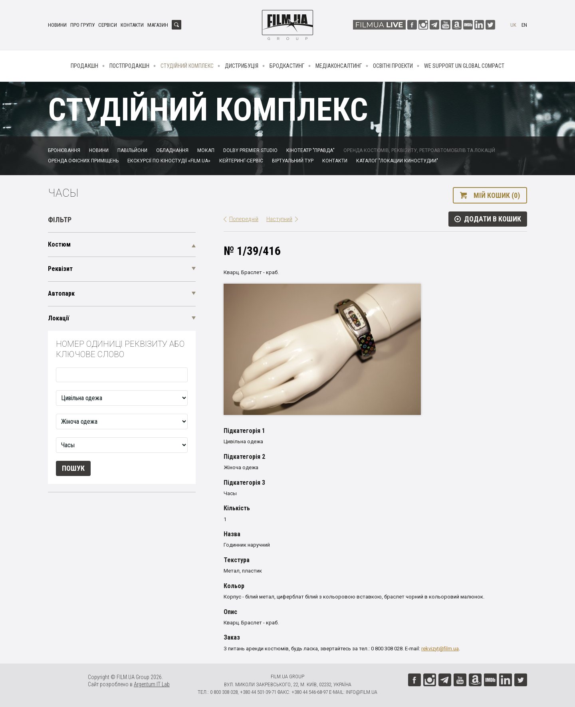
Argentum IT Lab (152, 684)
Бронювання (64, 150)
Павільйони (132, 150)
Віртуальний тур (292, 161)
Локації (58, 318)
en (524, 25)
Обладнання (172, 150)
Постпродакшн (129, 66)
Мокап (205, 150)
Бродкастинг (287, 66)
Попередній (243, 219)
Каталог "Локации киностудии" (397, 161)
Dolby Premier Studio (250, 150)
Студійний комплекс (187, 66)
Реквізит (60, 269)
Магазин (157, 25)
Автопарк (61, 293)
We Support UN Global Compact (464, 66)
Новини (57, 25)
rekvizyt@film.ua (440, 649)
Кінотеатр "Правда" (310, 150)
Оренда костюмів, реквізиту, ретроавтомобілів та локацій (419, 150)
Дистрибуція (241, 66)
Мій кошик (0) (497, 195)
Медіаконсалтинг (338, 66)
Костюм (59, 244)
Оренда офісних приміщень (83, 161)
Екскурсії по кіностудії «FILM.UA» (168, 161)
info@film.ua (361, 692)
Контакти (132, 25)
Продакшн (84, 66)
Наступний (279, 219)
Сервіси (107, 25)
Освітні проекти (393, 66)
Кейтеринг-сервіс (241, 161)
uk (513, 25)
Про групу (82, 25)
